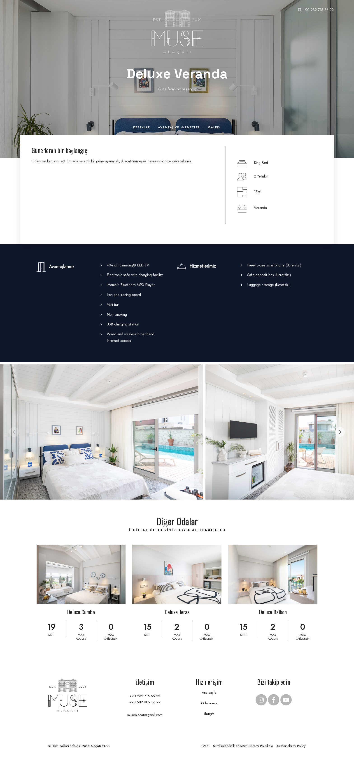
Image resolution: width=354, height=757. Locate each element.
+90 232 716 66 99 (318, 9)
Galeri (214, 127)
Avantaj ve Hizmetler (179, 127)
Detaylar (141, 127)
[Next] (340, 432)
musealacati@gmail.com (144, 714)
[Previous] (14, 432)
